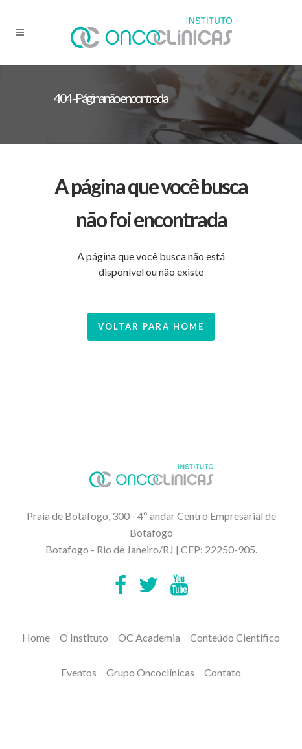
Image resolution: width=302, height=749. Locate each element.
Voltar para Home (151, 326)
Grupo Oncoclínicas (150, 672)
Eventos (79, 672)
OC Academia (149, 637)
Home (36, 637)
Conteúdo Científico (235, 637)
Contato (222, 672)
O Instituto (84, 637)
